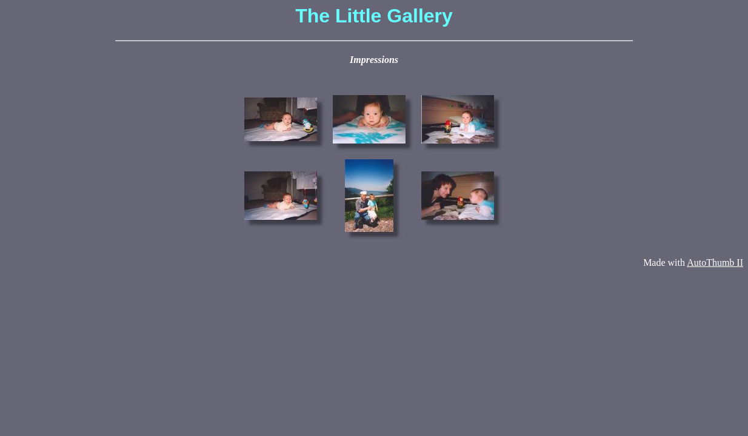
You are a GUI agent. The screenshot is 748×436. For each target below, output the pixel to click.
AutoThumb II (715, 262)
